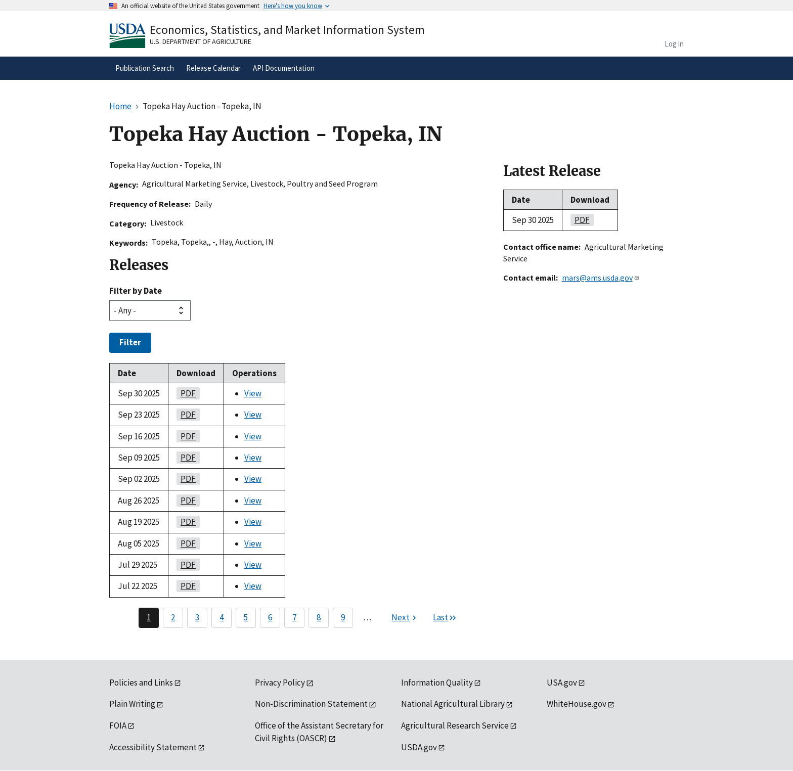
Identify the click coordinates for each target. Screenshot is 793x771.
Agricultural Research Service (455, 725)
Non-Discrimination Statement (311, 703)
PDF (186, 393)
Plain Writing (132, 703)
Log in (674, 43)
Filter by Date (135, 290)
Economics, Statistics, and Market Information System (287, 29)
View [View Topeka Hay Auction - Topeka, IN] (252, 393)
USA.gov (562, 682)
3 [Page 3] (197, 617)
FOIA (117, 725)
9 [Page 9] (343, 617)
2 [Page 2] (173, 617)
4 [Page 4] (221, 617)
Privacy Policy (280, 682)
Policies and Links (141, 682)
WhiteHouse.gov (576, 703)
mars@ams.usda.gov (601, 278)
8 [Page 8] (319, 617)
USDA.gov (419, 747)
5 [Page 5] (246, 617)
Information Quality (437, 682)
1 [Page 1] (149, 617)
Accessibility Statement (153, 747)
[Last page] (445, 618)
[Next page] (405, 618)
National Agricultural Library (453, 703)
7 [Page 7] (294, 617)
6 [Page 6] (270, 617)
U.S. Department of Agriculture (200, 41)
